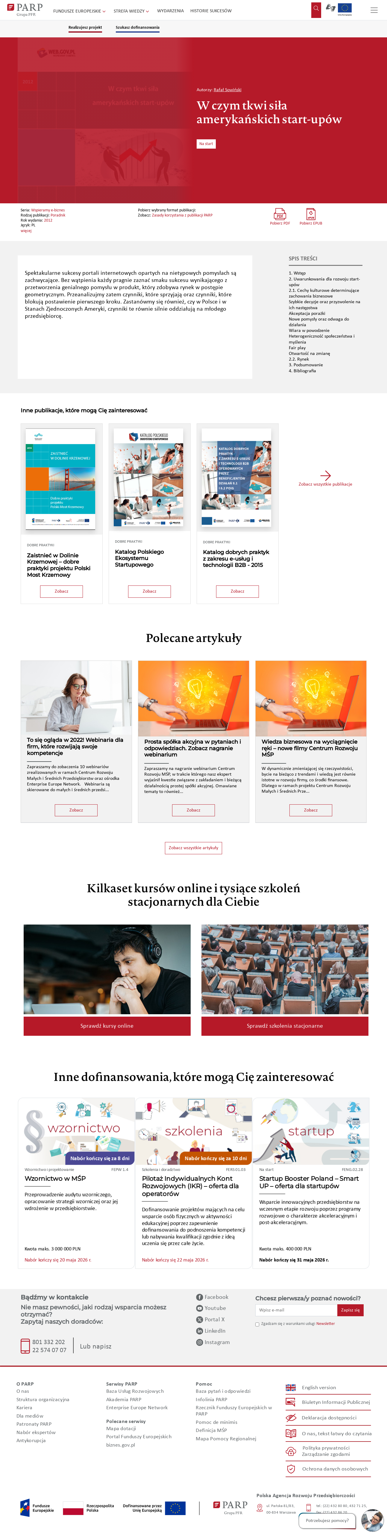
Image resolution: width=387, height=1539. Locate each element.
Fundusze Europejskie (80, 11)
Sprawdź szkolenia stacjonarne (285, 1026)
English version (319, 1387)
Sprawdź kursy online (107, 1026)
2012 (48, 220)
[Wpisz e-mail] (296, 1310)
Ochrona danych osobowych (335, 1468)
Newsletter (325, 1324)
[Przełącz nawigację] (374, 10)
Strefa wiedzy (132, 11)
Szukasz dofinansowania (138, 27)
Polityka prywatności (325, 1448)
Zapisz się (350, 1310)
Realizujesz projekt (85, 27)
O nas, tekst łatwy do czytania (337, 1433)
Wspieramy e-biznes (48, 210)
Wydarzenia (170, 11)
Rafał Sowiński (228, 90)
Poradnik (58, 215)
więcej (26, 231)
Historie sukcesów (211, 11)
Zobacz (61, 591)
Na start (206, 144)
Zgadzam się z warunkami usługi (288, 1324)
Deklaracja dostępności (329, 1418)
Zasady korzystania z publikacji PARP (182, 215)
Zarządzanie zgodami (326, 1454)
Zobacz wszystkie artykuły (193, 848)
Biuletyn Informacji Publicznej (336, 1402)
